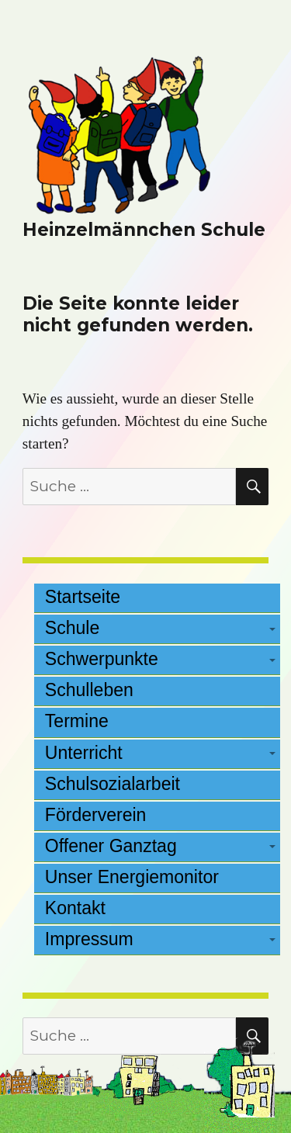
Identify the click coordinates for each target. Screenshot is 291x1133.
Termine (77, 721)
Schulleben (89, 690)
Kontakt (75, 908)
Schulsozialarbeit (112, 784)
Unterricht (84, 753)
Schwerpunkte (101, 659)
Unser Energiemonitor (132, 877)
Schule (72, 628)
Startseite (82, 597)
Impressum (89, 939)
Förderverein (96, 815)
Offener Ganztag (111, 846)
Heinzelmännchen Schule (144, 230)
